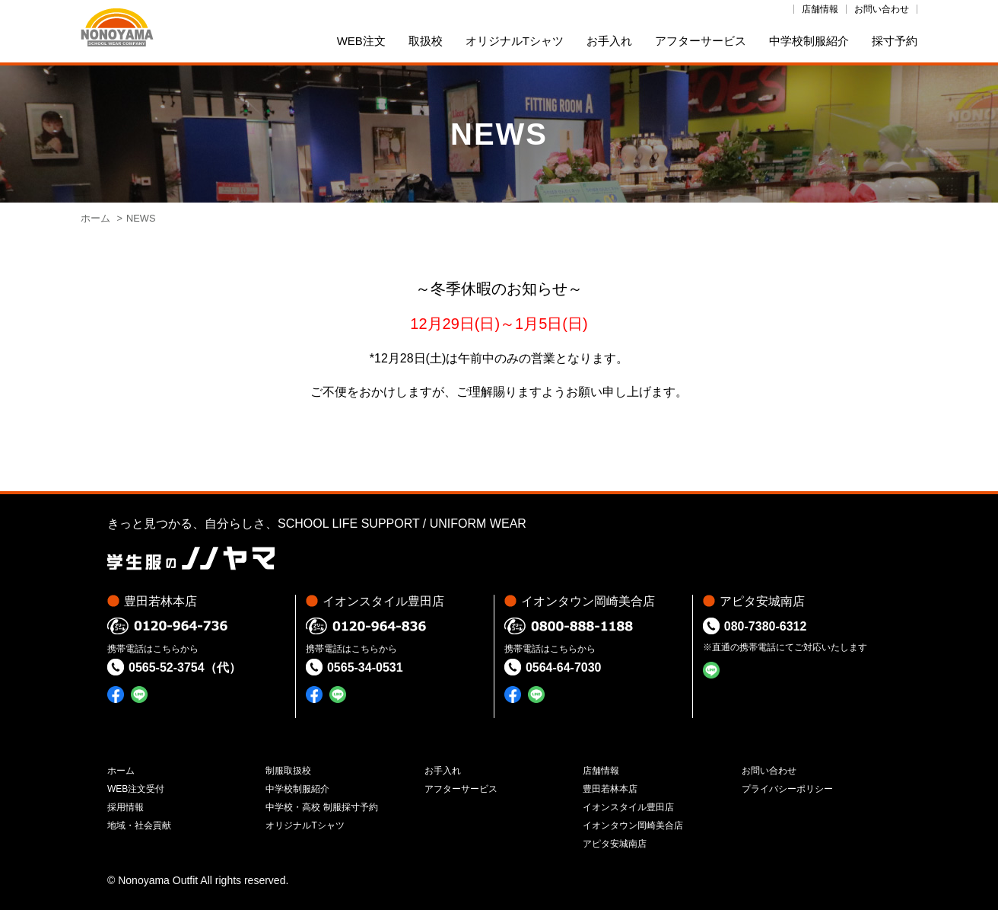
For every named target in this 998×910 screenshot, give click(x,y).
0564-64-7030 (564, 667)
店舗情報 (820, 9)
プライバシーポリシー (787, 789)
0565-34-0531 (365, 667)
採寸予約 (894, 40)
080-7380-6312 (765, 626)
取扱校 (425, 40)
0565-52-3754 (167, 667)
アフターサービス (700, 40)
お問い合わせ (881, 9)
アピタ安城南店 (615, 843)
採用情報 (125, 807)
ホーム (95, 218)
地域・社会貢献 (139, 825)
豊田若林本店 (610, 789)
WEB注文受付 (135, 789)
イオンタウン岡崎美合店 (633, 825)
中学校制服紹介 (809, 40)
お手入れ (609, 40)
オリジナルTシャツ (515, 40)
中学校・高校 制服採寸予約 (321, 807)
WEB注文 (361, 40)
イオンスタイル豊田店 (628, 807)
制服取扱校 (288, 770)
